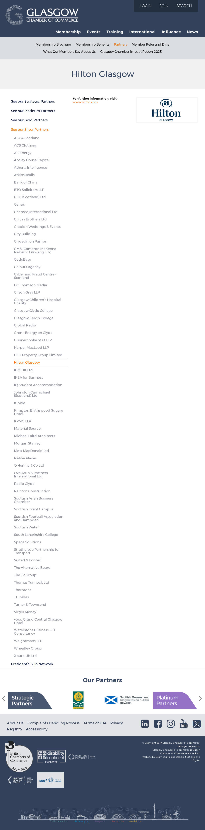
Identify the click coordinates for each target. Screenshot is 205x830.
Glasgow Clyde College (33, 311)
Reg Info (14, 729)
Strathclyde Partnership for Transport (37, 551)
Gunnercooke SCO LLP (33, 340)
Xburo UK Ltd (25, 656)
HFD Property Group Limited (38, 355)
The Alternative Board (32, 568)
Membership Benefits (92, 44)
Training (115, 31)
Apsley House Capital (32, 160)
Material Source (27, 428)
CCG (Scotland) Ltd (30, 197)
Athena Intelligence (30, 167)
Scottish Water (26, 527)
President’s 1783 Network (32, 664)
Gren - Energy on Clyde (33, 333)
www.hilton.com (85, 102)
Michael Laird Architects (34, 436)
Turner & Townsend (30, 605)
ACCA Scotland (27, 138)
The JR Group (25, 575)
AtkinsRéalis (24, 175)
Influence (171, 31)
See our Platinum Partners (33, 111)
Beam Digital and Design (170, 757)
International (142, 31)
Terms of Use (94, 723)
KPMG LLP (22, 421)
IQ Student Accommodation (38, 385)
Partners (120, 44)
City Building (25, 234)
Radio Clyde (24, 484)
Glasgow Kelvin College (33, 318)
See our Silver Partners (30, 129)
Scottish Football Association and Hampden (38, 518)
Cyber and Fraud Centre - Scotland (35, 276)
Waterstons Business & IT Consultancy (34, 631)
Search (184, 5)
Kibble (19, 403)
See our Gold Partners (29, 120)
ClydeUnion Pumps (30, 241)
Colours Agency (27, 267)
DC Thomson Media (30, 285)
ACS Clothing (25, 145)
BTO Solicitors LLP (29, 190)
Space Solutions (27, 542)
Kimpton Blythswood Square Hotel (38, 412)
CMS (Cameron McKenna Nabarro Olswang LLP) (35, 250)
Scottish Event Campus (33, 509)
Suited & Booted (27, 560)
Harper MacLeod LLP (31, 348)
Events (93, 31)
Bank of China (25, 182)
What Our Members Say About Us (69, 52)
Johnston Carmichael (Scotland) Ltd (32, 394)
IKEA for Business (28, 377)
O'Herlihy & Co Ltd (29, 465)
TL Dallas (21, 597)
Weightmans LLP (28, 641)
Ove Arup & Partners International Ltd (31, 474)
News (192, 31)
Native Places (25, 458)
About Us (15, 723)
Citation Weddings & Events (37, 227)
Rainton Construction (32, 491)
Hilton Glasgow (27, 362)
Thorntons (22, 590)
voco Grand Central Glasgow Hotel (38, 621)
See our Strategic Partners (33, 101)
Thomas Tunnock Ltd (31, 582)
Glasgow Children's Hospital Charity (37, 301)
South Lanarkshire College (36, 535)
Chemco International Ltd (36, 212)
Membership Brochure (53, 44)
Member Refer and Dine (150, 44)
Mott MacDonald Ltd (31, 451)
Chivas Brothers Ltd (30, 219)
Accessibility (36, 729)
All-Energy (22, 153)
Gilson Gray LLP (27, 292)
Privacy (116, 723)
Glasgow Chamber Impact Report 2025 (131, 52)
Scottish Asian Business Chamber (33, 500)
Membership (68, 31)
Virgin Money (25, 612)
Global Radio (25, 325)
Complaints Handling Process (53, 723)
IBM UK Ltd (23, 370)
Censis (19, 204)
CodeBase (22, 259)
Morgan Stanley (27, 443)
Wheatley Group (28, 648)
